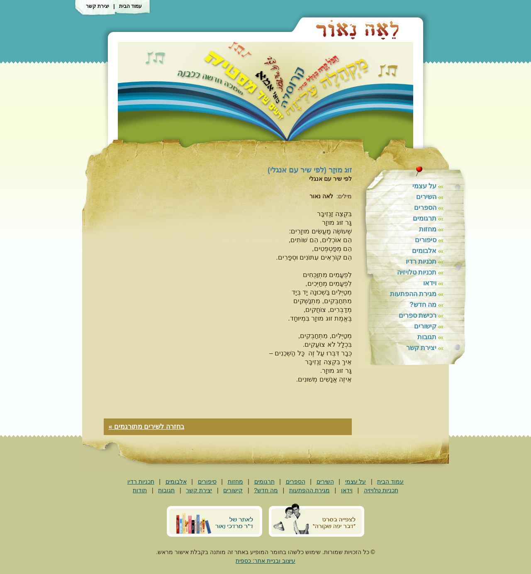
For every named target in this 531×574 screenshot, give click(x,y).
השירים (426, 196)
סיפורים (425, 239)
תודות (140, 490)
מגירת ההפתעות (413, 293)
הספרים (425, 207)
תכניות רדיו (421, 261)
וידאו (429, 283)
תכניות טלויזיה (416, 272)
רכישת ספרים (417, 315)
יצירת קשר (97, 6)
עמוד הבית (130, 6)
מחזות (427, 229)
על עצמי (424, 186)
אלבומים (424, 250)
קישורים (425, 326)
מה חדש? (422, 304)
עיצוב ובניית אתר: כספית (265, 560)
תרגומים (424, 218)
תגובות (426, 337)
